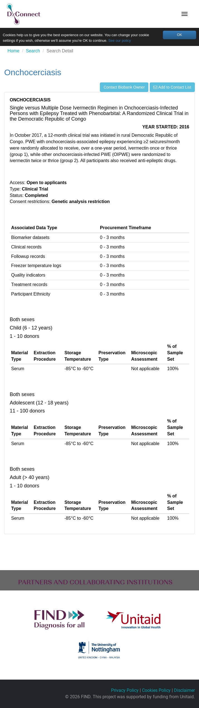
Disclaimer (184, 690)
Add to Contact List (172, 87)
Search (33, 50)
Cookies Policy (156, 690)
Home (13, 50)
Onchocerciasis (32, 72)
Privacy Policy (125, 690)
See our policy (119, 40)
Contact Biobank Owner (124, 87)
